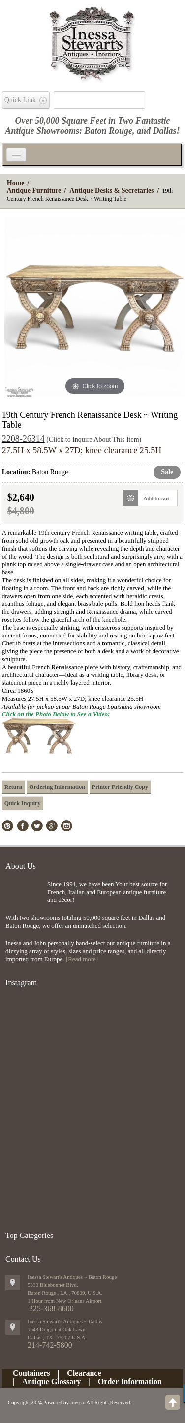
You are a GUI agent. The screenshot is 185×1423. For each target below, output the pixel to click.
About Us (20, 866)
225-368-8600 (51, 1308)
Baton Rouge (108, 131)
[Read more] (82, 959)
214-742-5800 (50, 1345)
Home (16, 183)
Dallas (165, 131)
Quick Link (20, 100)
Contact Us (23, 1259)
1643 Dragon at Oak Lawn (56, 1329)
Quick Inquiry (22, 803)
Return (13, 787)
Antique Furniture (34, 190)
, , (57, 1337)
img (23, 896)
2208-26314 (23, 439)
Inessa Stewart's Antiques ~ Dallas (65, 1321)
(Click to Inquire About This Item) (93, 439)
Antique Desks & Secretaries (111, 190)
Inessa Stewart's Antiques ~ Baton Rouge (72, 1277)
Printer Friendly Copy (120, 787)
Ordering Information (57, 787)
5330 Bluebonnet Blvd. (53, 1285)
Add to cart (154, 498)
